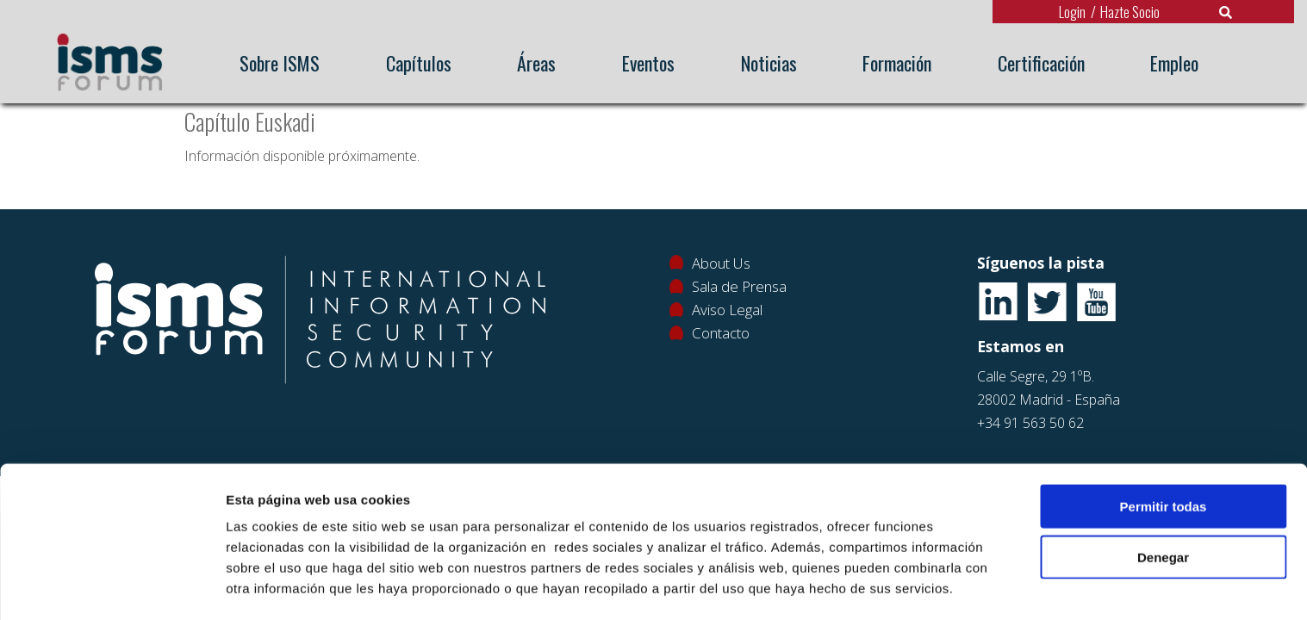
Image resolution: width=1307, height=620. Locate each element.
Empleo (1174, 63)
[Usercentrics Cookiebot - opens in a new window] (111, 586)
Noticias (769, 63)
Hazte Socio (1130, 11)
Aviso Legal (727, 309)
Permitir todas (1163, 448)
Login (1072, 11)
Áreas (536, 63)
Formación (896, 63)
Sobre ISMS (280, 63)
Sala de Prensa (739, 286)
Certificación (1041, 63)
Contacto (721, 333)
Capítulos (418, 63)
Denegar (1163, 499)
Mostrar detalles (925, 586)
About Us (721, 263)
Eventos (648, 63)
